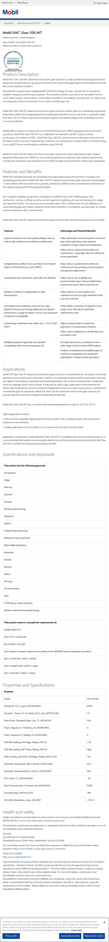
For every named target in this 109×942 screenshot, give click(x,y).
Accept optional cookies (70, 936)
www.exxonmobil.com (40, 875)
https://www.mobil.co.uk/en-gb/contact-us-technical (39, 848)
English (47, 23)
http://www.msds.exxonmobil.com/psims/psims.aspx (39, 820)
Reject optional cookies (94, 936)
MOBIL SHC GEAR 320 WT (21, 42)
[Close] (104, 922)
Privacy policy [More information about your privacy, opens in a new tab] (76, 930)
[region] (54, 930)
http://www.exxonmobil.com (17, 856)
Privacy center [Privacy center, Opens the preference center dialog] (11, 936)
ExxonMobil (8, 23)
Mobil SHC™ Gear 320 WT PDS (29, 23)
